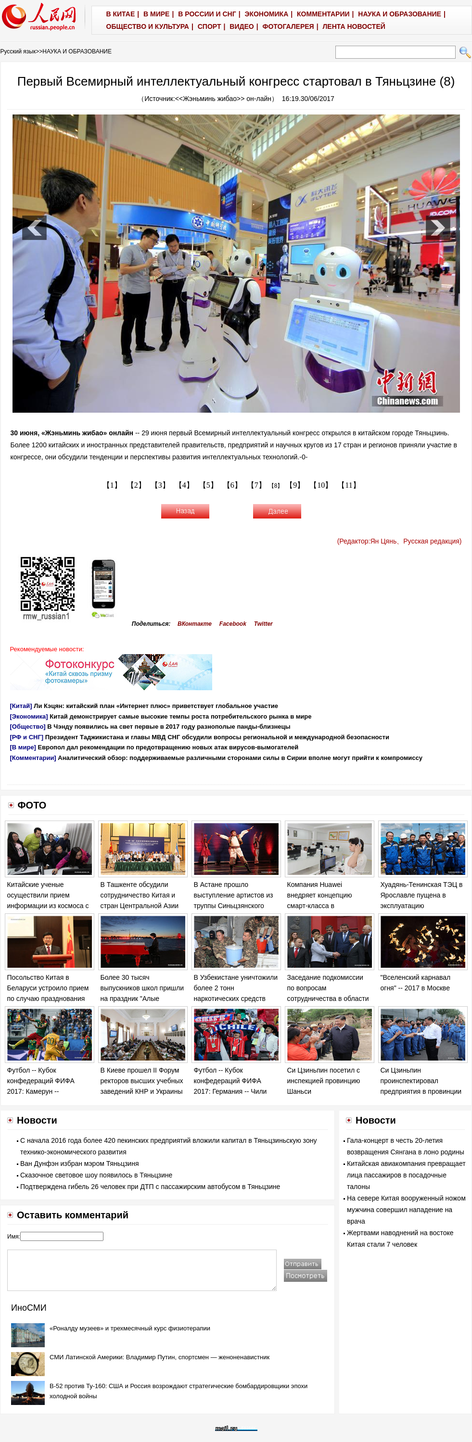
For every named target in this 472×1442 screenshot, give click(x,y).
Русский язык (18, 51)
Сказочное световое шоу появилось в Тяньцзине (96, 1175)
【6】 (232, 485)
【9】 (295, 485)
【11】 (348, 485)
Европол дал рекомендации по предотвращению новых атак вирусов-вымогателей (168, 747)
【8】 (275, 485)
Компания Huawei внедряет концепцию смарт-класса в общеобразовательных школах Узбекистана (323, 905)
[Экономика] (29, 716)
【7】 (256, 485)
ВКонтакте (195, 623)
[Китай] (21, 705)
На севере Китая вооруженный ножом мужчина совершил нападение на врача (406, 1209)
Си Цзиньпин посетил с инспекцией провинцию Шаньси (323, 1080)
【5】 (208, 485)
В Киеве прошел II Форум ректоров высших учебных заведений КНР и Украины (142, 1080)
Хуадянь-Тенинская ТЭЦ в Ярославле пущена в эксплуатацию (422, 895)
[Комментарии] (33, 757)
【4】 (184, 485)
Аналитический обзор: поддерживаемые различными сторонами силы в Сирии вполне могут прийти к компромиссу (240, 757)
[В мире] (23, 747)
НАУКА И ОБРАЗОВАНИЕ (77, 51)
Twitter (263, 623)
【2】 (136, 485)
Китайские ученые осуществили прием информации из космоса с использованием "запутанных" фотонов (48, 905)
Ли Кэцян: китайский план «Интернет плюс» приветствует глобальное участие (156, 705)
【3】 (160, 485)
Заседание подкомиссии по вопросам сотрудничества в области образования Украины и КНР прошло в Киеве (328, 998)
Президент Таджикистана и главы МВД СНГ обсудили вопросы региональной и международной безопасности (217, 737)
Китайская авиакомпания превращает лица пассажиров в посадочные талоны (406, 1175)
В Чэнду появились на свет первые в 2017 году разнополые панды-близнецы (168, 726)
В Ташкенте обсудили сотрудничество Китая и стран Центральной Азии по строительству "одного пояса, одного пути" (140, 905)
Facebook (232, 623)
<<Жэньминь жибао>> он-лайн (223, 98)
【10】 (320, 485)
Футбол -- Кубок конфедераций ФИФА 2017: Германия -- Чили (230, 1080)
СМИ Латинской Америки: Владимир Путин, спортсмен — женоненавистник (159, 1357)
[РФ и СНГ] (27, 737)
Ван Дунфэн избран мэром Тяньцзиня (79, 1163)
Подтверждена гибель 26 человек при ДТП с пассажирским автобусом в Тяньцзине (150, 1186)
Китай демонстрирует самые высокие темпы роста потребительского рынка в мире (180, 716)
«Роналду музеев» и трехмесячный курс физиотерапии (130, 1328)
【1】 (112, 485)
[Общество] (28, 726)
